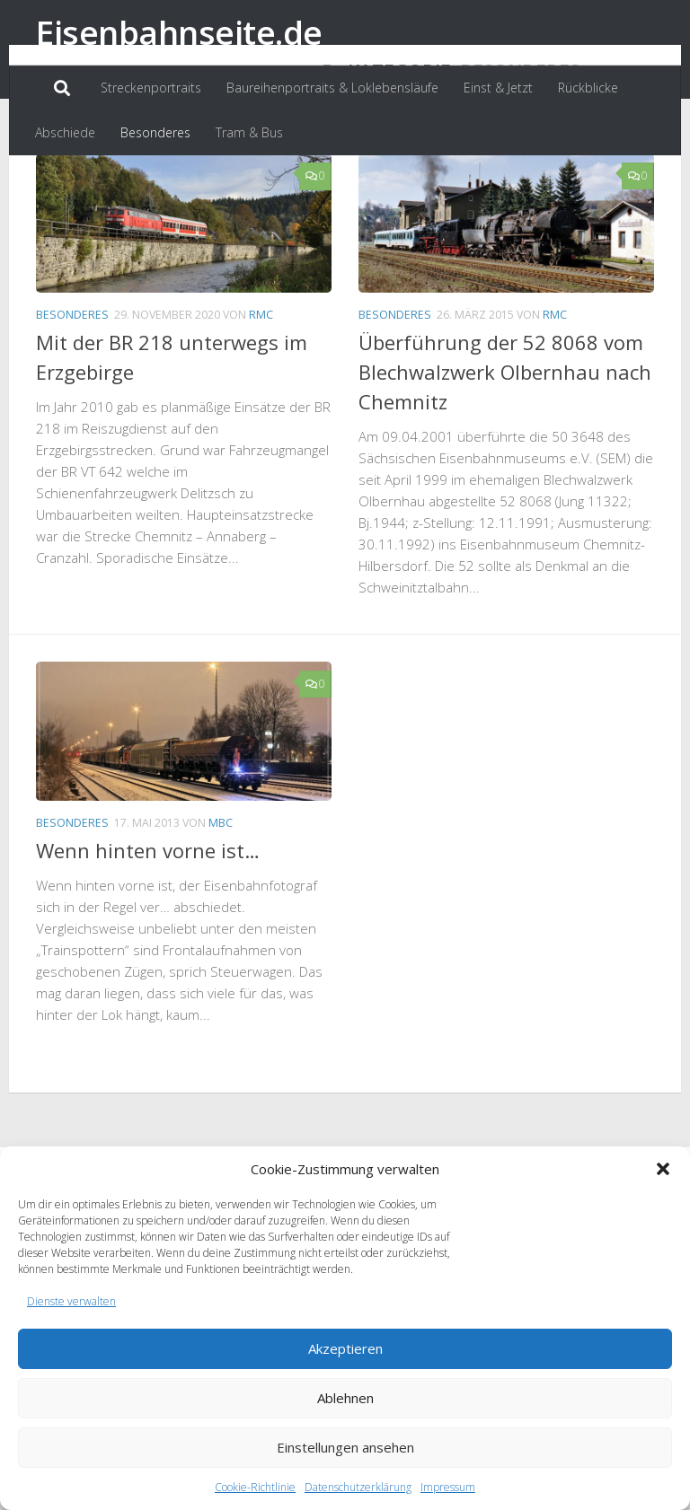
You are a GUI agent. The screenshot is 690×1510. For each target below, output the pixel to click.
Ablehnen (345, 1398)
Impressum (447, 1487)
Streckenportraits (151, 87)
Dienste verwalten (71, 1301)
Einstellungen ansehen (345, 1447)
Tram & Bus (249, 132)
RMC (261, 397)
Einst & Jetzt (498, 87)
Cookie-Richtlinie (255, 1487)
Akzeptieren (345, 1348)
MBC (220, 905)
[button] (663, 1169)
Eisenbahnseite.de (179, 32)
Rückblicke (588, 87)
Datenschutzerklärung (358, 1487)
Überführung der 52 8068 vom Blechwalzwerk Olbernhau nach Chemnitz (504, 454)
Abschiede (65, 132)
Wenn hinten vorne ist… (148, 932)
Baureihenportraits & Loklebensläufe (332, 87)
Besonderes (155, 132)
